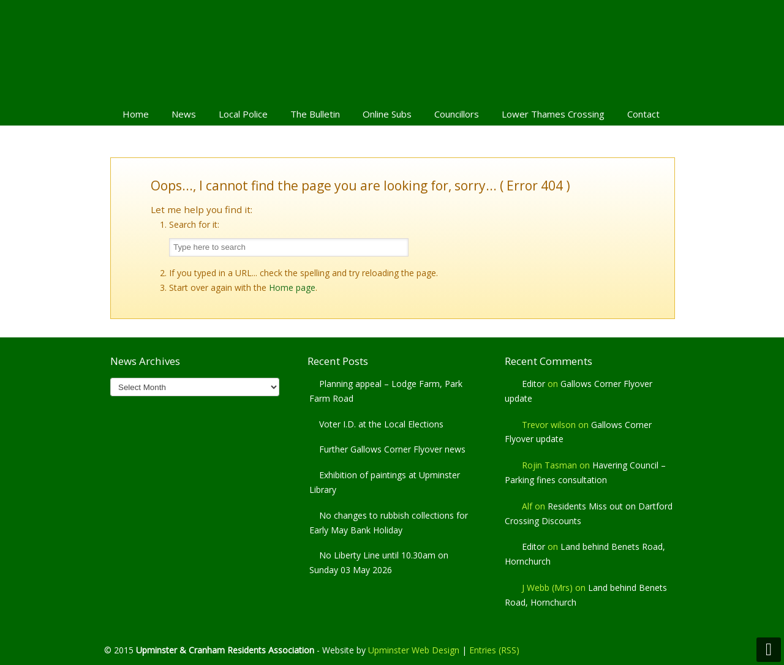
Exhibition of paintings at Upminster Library (384, 482)
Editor (533, 383)
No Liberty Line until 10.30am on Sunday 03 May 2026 (378, 562)
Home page (292, 287)
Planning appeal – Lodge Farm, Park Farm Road (385, 391)
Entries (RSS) (494, 650)
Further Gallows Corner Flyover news (392, 449)
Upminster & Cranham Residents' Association (392, 50)
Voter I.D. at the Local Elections (381, 424)
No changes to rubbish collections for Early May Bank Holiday (388, 522)
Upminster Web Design (413, 650)
